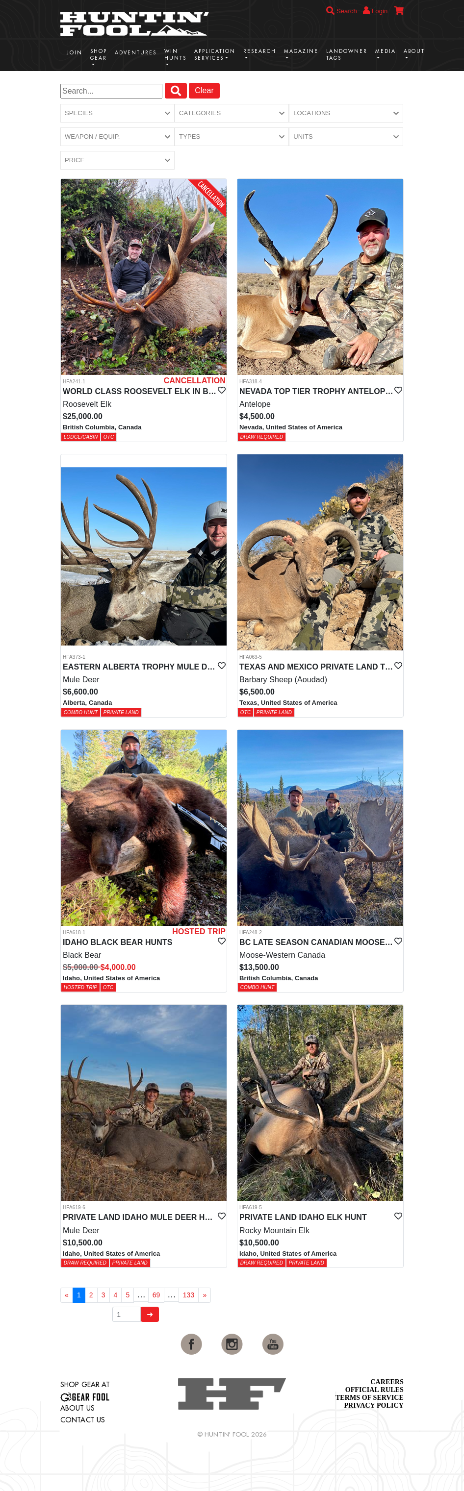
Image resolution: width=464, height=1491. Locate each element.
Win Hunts (175, 54)
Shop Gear (98, 54)
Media (385, 51)
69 (156, 1295)
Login (375, 10)
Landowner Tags (346, 54)
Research (259, 51)
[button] (117, 113)
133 (189, 1295)
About (414, 51)
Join (74, 53)
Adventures (135, 53)
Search (341, 11)
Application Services (214, 54)
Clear (204, 90)
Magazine (301, 51)
